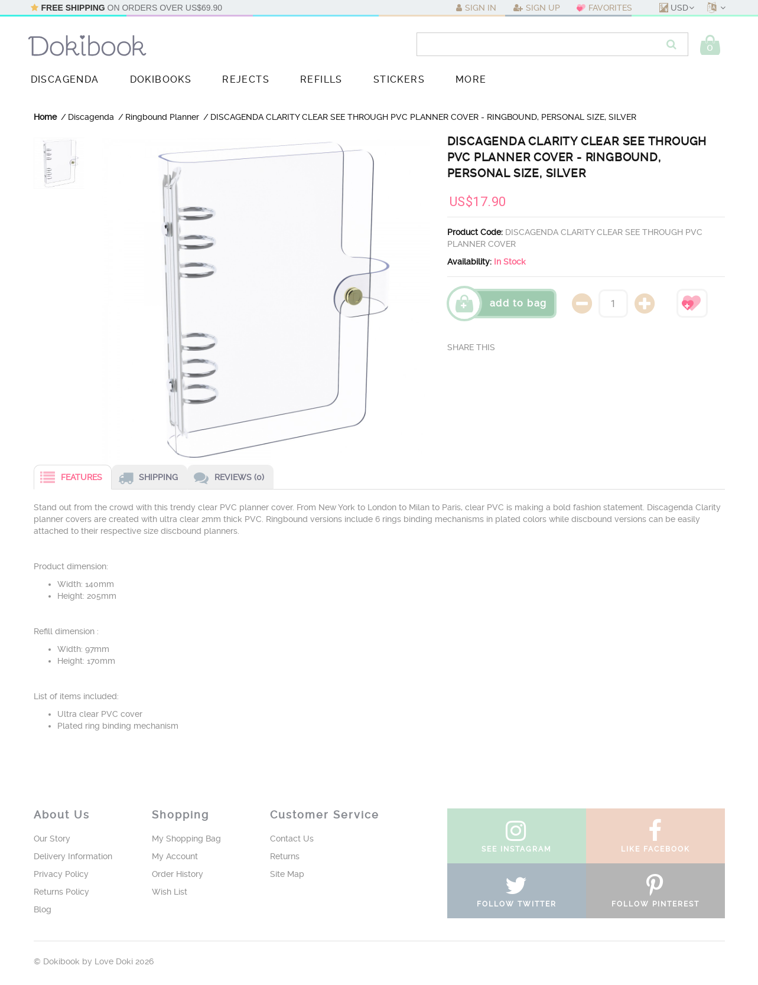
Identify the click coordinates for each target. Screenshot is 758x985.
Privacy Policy (61, 874)
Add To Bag (518, 303)
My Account (175, 856)
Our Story (52, 838)
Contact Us (292, 838)
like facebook (655, 839)
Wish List (169, 891)
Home (45, 117)
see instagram (516, 839)
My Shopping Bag (186, 838)
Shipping (145, 479)
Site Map (287, 874)
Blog (42, 909)
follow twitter (516, 894)
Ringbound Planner (162, 117)
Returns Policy (61, 891)
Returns (285, 856)
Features (68, 479)
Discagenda (91, 117)
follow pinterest (655, 894)
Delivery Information (73, 856)
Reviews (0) (226, 479)
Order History (177, 874)
